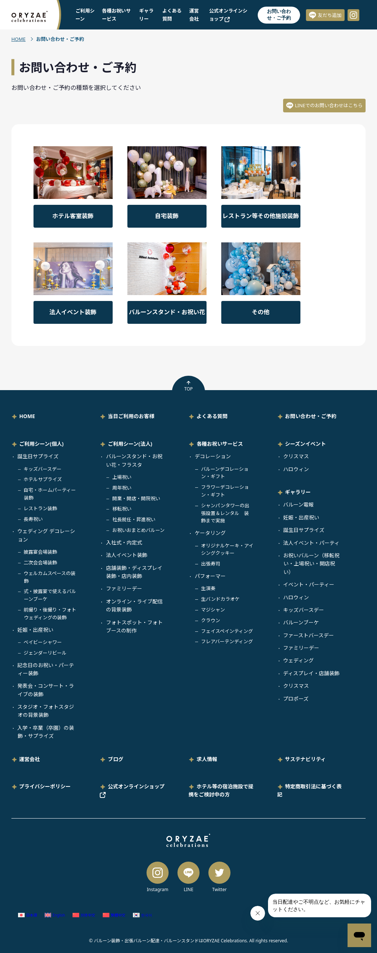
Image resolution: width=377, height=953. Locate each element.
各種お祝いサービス (220, 443)
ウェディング (298, 660)
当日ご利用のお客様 (131, 416)
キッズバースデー (42, 469)
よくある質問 (212, 416)
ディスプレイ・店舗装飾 (311, 673)
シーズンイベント (305, 443)
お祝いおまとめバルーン (138, 530)
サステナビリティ (305, 759)
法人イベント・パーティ (311, 542)
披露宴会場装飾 (40, 552)
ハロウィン (296, 469)
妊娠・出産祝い (35, 629)
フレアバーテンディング (227, 641)
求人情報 (207, 759)
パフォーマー (210, 575)
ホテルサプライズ (43, 479)
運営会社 (29, 759)
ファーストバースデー (308, 635)
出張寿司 (210, 563)
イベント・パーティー (308, 584)
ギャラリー (298, 491)
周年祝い (121, 487)
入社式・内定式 (124, 542)
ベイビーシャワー (43, 642)
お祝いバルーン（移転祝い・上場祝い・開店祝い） (311, 563)
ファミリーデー (124, 588)
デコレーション (213, 456)
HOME (18, 39)
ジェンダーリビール (45, 652)
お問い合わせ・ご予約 (279, 14)
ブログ (115, 759)
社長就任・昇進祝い (133, 519)
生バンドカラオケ (220, 599)
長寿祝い (33, 519)
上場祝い (121, 477)
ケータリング (210, 532)
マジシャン (213, 609)
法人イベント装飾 (126, 554)
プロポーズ (296, 698)
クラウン (210, 620)
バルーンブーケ (301, 622)
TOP (188, 386)
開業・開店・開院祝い (136, 498)
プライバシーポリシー (45, 786)
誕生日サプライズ (38, 456)
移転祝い (121, 508)
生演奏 (208, 588)
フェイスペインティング (227, 631)
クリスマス (296, 456)
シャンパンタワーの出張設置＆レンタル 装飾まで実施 (225, 513)
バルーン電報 (298, 504)
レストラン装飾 (40, 508)
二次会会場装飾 (40, 562)
